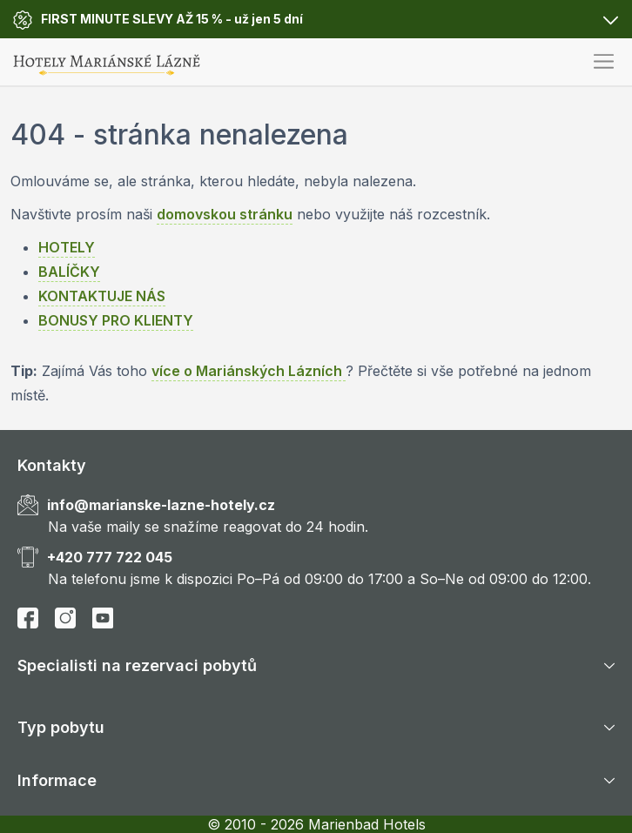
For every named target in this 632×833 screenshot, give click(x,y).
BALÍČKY (69, 271)
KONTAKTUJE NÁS (101, 296)
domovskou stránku (224, 214)
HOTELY (66, 247)
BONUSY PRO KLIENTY (115, 320)
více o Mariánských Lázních (248, 371)
